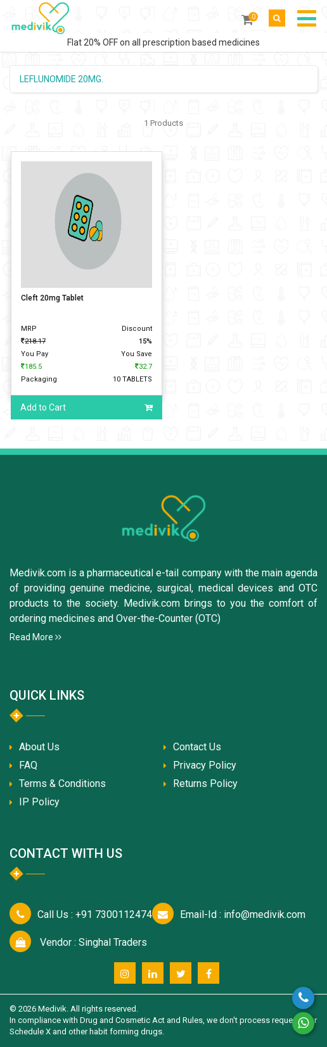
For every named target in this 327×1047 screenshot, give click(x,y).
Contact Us (197, 747)
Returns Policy (205, 784)
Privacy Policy (204, 765)
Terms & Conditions (62, 784)
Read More (35, 637)
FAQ (28, 765)
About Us (39, 747)
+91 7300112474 (94, 914)
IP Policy (39, 802)
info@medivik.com (242, 914)
